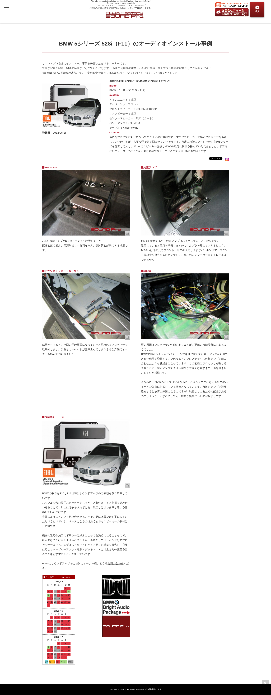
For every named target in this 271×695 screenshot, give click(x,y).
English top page (120, 3)
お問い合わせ (116, 563)
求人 (257, 9)
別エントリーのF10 (123, 151)
